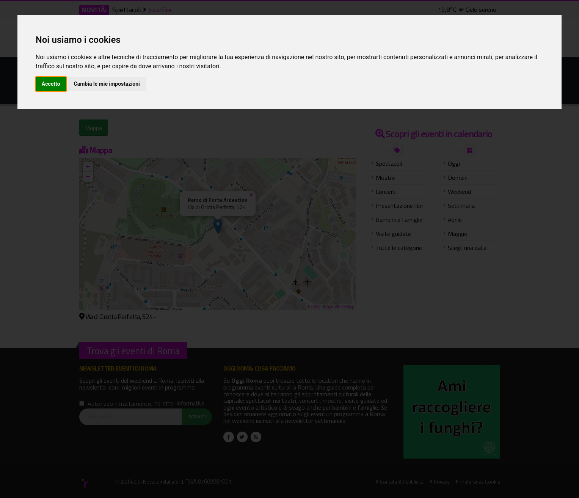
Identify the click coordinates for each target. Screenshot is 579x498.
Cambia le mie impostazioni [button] (107, 84)
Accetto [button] (51, 84)
